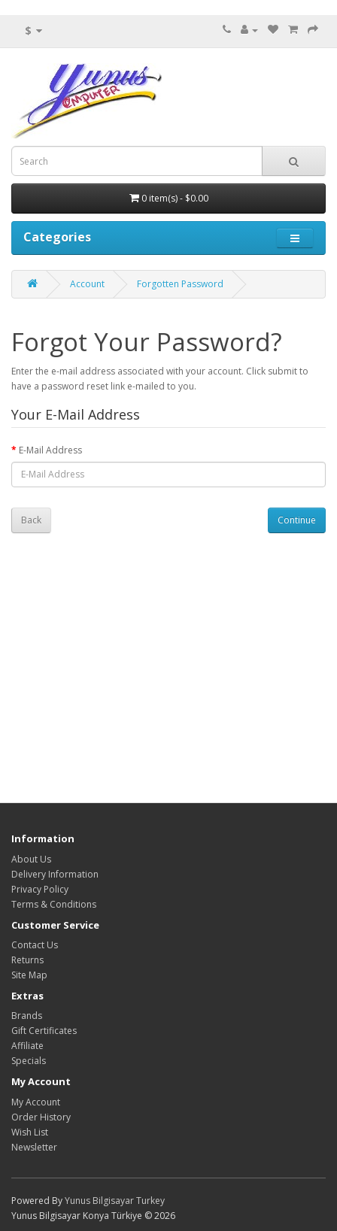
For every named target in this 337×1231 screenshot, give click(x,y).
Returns (27, 960)
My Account (35, 1102)
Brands (26, 1015)
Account (87, 283)
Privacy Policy (39, 889)
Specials (28, 1060)
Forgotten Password (180, 283)
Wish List (29, 1132)
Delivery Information (55, 874)
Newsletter (34, 1147)
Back (31, 520)
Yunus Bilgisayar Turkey (115, 1200)
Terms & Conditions (53, 904)
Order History (41, 1117)
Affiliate (27, 1045)
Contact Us (34, 944)
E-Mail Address (50, 450)
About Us (31, 859)
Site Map (29, 975)
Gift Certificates (44, 1030)
